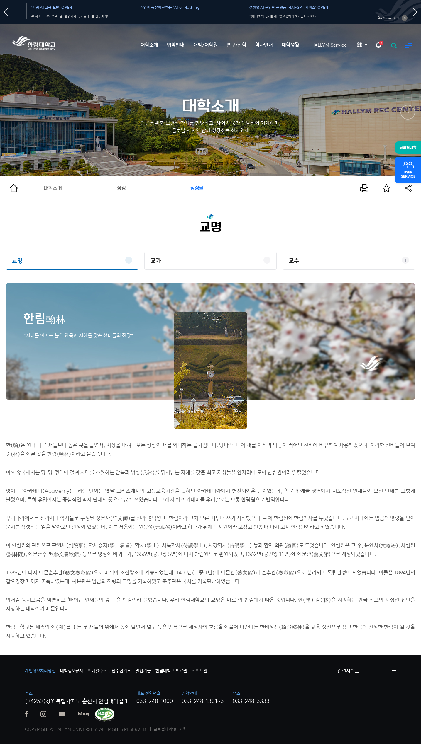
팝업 (378, 44)
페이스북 (26, 714)
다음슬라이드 (415, 12)
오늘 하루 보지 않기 (405, 18)
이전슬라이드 (6, 12)
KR (362, 44)
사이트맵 (408, 45)
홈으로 (22, 188)
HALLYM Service (329, 45)
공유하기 (408, 188)
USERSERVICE (408, 174)
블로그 (83, 714)
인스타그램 (43, 714)
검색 (394, 45)
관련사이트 (348, 671)
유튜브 (62, 714)
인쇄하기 (364, 188)
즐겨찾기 (386, 188)
